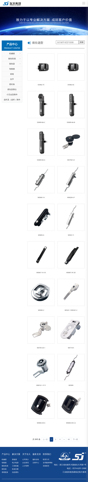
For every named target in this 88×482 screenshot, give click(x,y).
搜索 (82, 42)
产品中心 (6, 443)
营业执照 (77, 474)
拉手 (12, 79)
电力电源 (15, 452)
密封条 (12, 84)
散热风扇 (14, 58)
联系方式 (46, 449)
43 (69, 429)
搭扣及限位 (12, 89)
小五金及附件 (12, 94)
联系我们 (47, 443)
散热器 (14, 63)
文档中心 (36, 452)
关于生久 (26, 443)
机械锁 (14, 53)
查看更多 (5, 462)
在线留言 (46, 455)
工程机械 (15, 455)
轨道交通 (15, 459)
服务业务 (36, 449)
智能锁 (12, 69)
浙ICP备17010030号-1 (48, 474)
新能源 (14, 449)
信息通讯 (15, 462)
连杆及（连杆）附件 (12, 99)
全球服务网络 (47, 452)
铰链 (12, 74)
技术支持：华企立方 (65, 474)
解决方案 (16, 443)
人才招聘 (25, 455)
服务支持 (37, 443)
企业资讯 (25, 452)
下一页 (75, 429)
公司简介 (25, 449)
